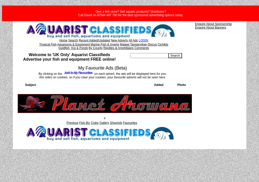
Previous (73, 123)
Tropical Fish (48, 44)
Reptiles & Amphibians (118, 48)
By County (95, 48)
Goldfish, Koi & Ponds (73, 48)
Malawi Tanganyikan (133, 44)
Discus (152, 44)
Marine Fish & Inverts (105, 44)
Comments (141, 48)
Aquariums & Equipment (73, 44)
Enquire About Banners (210, 27)
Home (63, 40)
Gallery (104, 123)
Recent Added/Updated (94, 40)
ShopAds (116, 123)
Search (73, 40)
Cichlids (163, 44)
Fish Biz (84, 123)
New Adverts (119, 40)
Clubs (95, 123)
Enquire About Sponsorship (213, 24)
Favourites (130, 123)
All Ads (133, 40)
